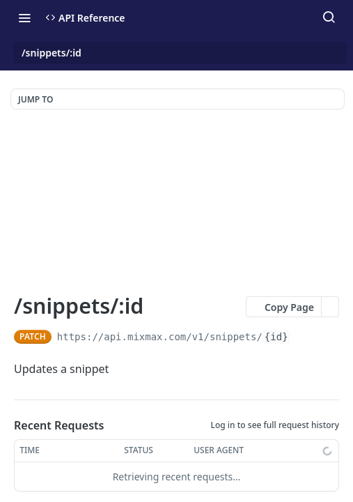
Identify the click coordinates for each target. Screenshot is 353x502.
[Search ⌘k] (328, 17)
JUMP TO (35, 99)
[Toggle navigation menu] (24, 17)
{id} (276, 336)
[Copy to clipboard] (302, 337)
